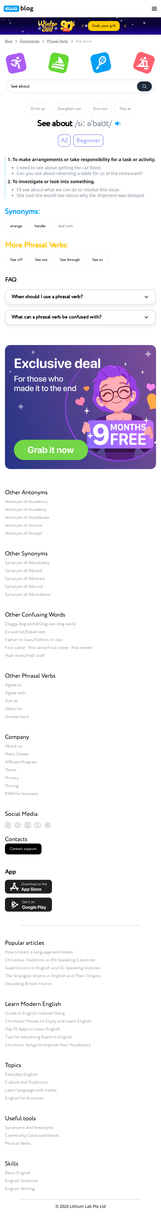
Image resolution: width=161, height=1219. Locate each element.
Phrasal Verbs (57, 41)
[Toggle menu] (154, 9)
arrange (16, 226)
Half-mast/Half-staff (25, 655)
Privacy (12, 778)
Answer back (17, 717)
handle (40, 226)
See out (41, 260)
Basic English (18, 1173)
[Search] (144, 86)
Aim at (11, 701)
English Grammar (21, 1181)
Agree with (15, 693)
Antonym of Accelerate (27, 517)
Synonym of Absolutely (27, 563)
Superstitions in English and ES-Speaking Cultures (52, 968)
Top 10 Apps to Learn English (32, 1029)
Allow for (13, 709)
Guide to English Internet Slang (35, 1013)
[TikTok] (28, 825)
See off (16, 260)
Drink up (38, 109)
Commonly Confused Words (32, 1135)
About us (13, 746)
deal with (65, 226)
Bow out (100, 109)
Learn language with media (31, 1090)
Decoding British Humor (28, 984)
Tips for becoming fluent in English (38, 1037)
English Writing (20, 1189)
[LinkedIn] (47, 825)
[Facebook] (18, 825)
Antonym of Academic (26, 501)
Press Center (17, 754)
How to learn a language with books (39, 952)
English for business (24, 1098)
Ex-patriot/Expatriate (25, 632)
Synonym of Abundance (28, 594)
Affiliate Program (21, 762)
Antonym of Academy (26, 509)
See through (70, 260)
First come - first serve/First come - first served (48, 648)
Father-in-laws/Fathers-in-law (33, 640)
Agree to (13, 685)
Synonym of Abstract (25, 578)
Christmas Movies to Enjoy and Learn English (48, 1021)
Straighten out (69, 109)
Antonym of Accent (23, 525)
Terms (11, 770)
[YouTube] (38, 825)
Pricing (12, 786)
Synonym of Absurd (24, 586)
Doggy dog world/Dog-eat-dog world (40, 624)
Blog (8, 41)
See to (97, 260)
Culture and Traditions (26, 1082)
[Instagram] (8, 825)
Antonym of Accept (23, 533)
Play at (125, 109)
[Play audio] (117, 123)
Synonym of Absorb (24, 571)
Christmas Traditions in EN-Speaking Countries (50, 960)
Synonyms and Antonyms (29, 1127)
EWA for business (22, 794)
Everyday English (21, 1074)
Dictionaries (29, 41)
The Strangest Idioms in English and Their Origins (53, 976)
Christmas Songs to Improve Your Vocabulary (48, 1045)
